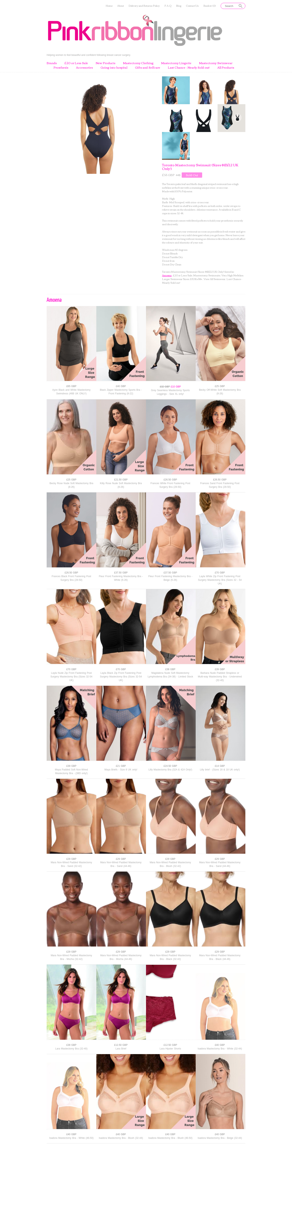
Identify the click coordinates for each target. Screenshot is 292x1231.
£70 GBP (220, 572)
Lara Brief (120, 1048)
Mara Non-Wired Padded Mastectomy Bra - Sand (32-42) (71, 864)
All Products (225, 67)
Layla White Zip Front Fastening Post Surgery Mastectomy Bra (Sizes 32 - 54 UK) (220, 580)
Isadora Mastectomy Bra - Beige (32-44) (220, 1138)
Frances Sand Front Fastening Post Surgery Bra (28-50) (219, 485)
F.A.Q (167, 6)
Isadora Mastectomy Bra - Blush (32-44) (121, 1138)
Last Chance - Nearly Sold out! (189, 67)
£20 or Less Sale (76, 63)
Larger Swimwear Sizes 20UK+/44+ (182, 279)
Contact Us (192, 6)
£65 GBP (71, 386)
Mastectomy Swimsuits (206, 275)
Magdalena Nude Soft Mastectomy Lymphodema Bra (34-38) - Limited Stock (170, 675)
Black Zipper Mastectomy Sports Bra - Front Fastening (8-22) (121, 391)
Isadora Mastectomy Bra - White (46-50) (71, 1138)
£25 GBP (220, 386)
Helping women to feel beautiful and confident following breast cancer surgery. (89, 55)
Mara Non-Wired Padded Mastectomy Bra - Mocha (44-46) (121, 957)
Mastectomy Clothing (138, 63)
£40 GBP (121, 386)
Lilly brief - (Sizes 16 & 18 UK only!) (220, 769)
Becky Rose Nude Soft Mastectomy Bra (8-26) (71, 485)
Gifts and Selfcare (147, 67)
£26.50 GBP (170, 479)
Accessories (84, 67)
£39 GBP (220, 669)
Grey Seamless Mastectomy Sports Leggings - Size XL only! (170, 392)
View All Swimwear (214, 279)
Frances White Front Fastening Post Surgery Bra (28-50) (170, 485)
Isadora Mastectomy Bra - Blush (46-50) (170, 1138)
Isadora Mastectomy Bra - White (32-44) (220, 1048)
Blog (178, 6)
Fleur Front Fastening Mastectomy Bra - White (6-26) (121, 578)
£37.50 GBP (121, 572)
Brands (52, 63)
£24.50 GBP (170, 766)
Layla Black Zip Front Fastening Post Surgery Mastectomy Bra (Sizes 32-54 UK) (121, 677)
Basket (209, 6)
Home (109, 6)
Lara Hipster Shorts (170, 1048)
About (120, 6)
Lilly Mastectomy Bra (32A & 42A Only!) (170, 769)
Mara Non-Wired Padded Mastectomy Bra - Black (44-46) (219, 957)
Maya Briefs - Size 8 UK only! (120, 769)
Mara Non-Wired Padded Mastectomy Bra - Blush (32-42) (170, 864)
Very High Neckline (232, 275)
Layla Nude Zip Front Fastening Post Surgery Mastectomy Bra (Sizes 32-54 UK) (71, 677)
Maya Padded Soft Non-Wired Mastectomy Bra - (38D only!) (71, 771)
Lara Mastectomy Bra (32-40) (71, 1048)
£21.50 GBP (121, 479)
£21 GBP (121, 766)
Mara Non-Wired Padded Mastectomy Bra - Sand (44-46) (121, 864)
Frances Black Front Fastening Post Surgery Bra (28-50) (71, 578)
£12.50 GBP (121, 1045)
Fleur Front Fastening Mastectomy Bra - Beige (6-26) (170, 578)
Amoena (167, 275)
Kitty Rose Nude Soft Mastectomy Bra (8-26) (121, 485)
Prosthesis (61, 67)
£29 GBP (71, 859)
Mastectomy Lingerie (176, 63)
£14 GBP (220, 766)
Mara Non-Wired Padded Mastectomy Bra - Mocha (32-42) (71, 957)
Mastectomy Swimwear (215, 63)
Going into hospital (114, 67)
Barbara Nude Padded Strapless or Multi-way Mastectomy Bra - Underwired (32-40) (220, 677)
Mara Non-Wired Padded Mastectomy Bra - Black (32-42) (170, 957)
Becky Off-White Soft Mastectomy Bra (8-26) (219, 391)
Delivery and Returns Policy (144, 6)
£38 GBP (170, 669)
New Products (105, 63)
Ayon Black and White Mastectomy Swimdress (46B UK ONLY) (71, 391)
